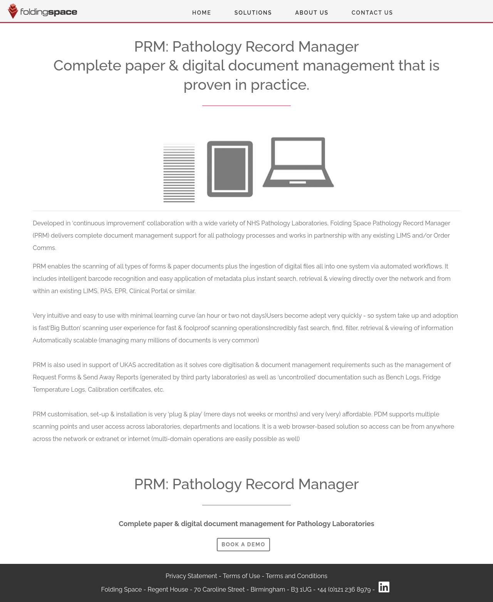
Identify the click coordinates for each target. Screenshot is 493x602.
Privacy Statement (192, 576)
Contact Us (372, 13)
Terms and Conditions (296, 576)
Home (201, 13)
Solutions (253, 13)
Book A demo (243, 544)
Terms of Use (242, 576)
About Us (312, 13)
